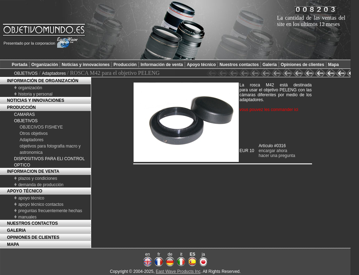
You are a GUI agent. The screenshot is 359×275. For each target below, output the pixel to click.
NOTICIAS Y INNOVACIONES (35, 100)
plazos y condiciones (37, 178)
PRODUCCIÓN (21, 107)
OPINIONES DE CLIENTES (33, 237)
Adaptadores (54, 73)
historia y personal (35, 94)
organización (30, 87)
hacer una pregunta (277, 155)
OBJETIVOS (26, 73)
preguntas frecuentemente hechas (50, 210)
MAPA (13, 244)
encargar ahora (273, 150)
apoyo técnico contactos (40, 204)
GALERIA (16, 230)
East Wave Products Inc (178, 271)
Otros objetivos (34, 133)
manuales (27, 217)
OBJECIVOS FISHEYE (41, 127)
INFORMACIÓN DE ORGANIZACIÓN (42, 80)
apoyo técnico (31, 198)
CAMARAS (24, 114)
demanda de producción (40, 184)
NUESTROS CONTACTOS (32, 223)
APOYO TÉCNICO (24, 191)
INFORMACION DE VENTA (33, 171)
